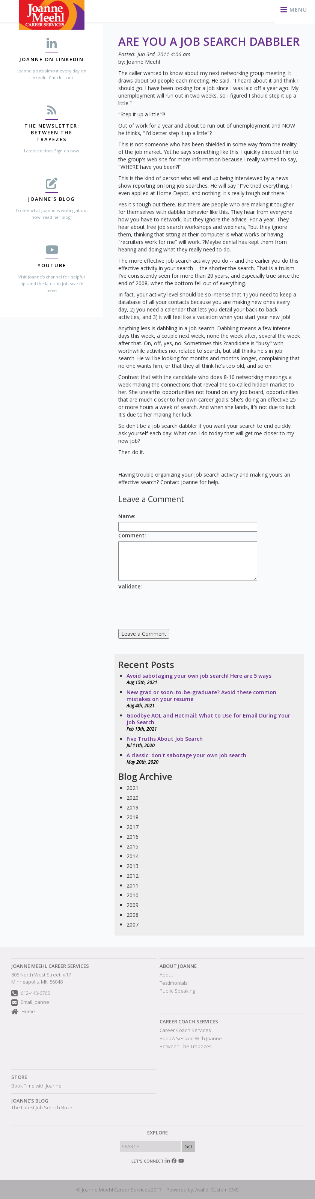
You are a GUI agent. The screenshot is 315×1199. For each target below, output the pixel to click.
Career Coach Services (189, 1021)
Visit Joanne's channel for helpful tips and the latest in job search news (51, 283)
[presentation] (175, 606)
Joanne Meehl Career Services (50, 966)
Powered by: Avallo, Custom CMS (202, 1189)
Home (23, 1012)
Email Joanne (30, 1003)
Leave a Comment (143, 633)
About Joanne (178, 966)
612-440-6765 (30, 993)
